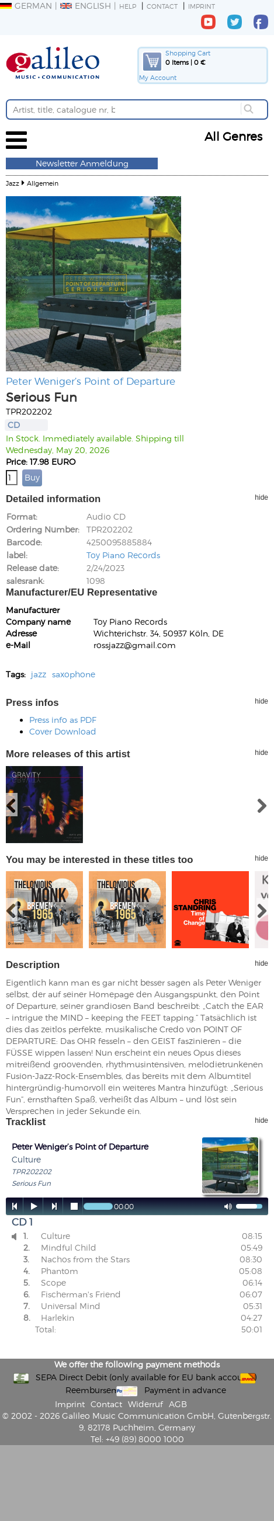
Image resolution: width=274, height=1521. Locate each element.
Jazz (12, 183)
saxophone (73, 674)
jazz (38, 674)
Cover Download (62, 731)
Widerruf (145, 1404)
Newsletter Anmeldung (82, 163)
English (85, 6)
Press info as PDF (62, 720)
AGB (178, 1404)
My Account (157, 77)
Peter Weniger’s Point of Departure (90, 381)
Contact (162, 6)
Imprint (201, 6)
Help (127, 6)
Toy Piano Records (123, 555)
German (26, 6)
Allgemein (42, 183)
